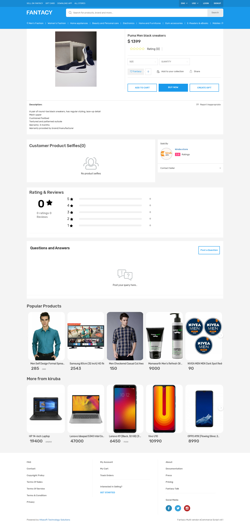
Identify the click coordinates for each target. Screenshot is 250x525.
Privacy (30, 502)
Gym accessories (174, 23)
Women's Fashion (57, 23)
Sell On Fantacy (35, 3)
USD (195, 3)
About (169, 462)
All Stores (79, 3)
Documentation (174, 468)
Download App (64, 3)
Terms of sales (35, 482)
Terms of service (36, 488)
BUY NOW (173, 87)
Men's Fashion (36, 23)
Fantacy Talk (172, 488)
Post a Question (209, 250)
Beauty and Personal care (105, 23)
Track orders (107, 475)
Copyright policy (35, 475)
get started (107, 492)
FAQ (29, 462)
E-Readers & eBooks (197, 23)
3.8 (177, 154)
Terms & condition (37, 495)
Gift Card (50, 3)
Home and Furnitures (150, 23)
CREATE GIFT (204, 87)
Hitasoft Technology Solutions (54, 519)
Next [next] (221, 337)
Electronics (128, 23)
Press (169, 475)
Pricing (169, 482)
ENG (184, 3)
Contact (31, 468)
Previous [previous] (30, 337)
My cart (104, 468)
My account (106, 462)
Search (215, 12)
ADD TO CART (142, 87)
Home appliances (79, 23)
